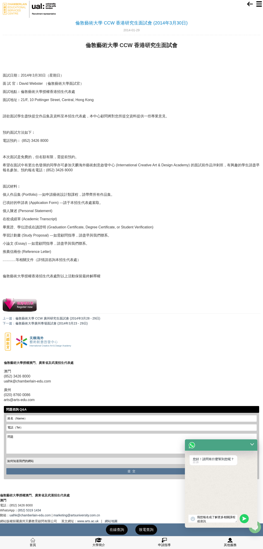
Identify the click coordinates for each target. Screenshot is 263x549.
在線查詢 (117, 530)
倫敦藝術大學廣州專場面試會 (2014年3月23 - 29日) (51, 323)
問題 (131, 443)
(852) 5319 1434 (29, 510)
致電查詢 (146, 530)
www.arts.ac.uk (87, 521)
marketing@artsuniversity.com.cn (76, 515)
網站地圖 (111, 521)
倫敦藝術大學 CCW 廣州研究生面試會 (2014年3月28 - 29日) (57, 318)
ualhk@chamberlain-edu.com (30, 515)
